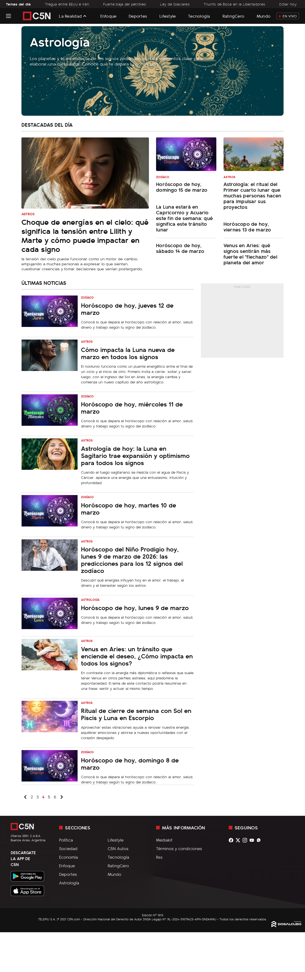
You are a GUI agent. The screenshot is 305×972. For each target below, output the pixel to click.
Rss (159, 857)
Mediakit (164, 840)
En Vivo (288, 16)
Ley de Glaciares (175, 4)
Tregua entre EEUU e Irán (67, 4)
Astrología (69, 883)
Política (66, 840)
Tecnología (199, 16)
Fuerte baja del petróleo (124, 4)
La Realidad (70, 16)
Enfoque (108, 16)
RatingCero (233, 16)
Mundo (263, 16)
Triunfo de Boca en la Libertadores (234, 4)
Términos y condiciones (179, 848)
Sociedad (68, 848)
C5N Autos (118, 848)
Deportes (138, 16)
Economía (68, 857)
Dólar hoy (288, 4)
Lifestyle (167, 16)
